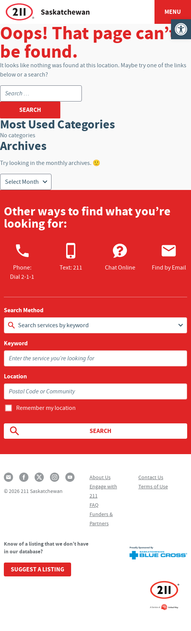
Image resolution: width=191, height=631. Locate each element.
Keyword (16, 343)
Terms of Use (153, 486)
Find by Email (169, 256)
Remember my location (46, 408)
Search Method (23, 310)
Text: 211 (71, 256)
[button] (181, 29)
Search (59, 431)
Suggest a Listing (37, 569)
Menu (172, 12)
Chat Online (120, 256)
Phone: (22, 261)
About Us (100, 477)
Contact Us (150, 477)
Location (15, 376)
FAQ (94, 504)
